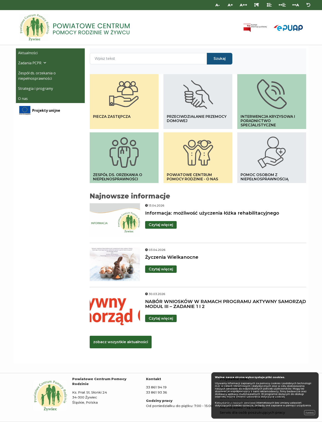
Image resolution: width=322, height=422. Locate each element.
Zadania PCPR (29, 62)
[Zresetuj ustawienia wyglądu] (308, 5)
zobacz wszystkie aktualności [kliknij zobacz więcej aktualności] (120, 342)
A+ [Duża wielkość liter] (230, 5)
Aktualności (28, 52)
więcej (161, 225)
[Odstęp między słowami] (282, 5)
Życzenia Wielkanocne (171, 257)
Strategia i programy (35, 88)
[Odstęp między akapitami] (257, 5)
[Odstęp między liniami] (269, 5)
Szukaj (220, 58)
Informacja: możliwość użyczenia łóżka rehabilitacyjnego (212, 213)
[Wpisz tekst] (148, 59)
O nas (23, 98)
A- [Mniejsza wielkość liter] (217, 5)
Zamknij (309, 412)
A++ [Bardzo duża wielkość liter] (243, 5)
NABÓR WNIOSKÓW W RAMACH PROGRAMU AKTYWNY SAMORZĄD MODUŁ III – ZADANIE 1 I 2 (225, 304)
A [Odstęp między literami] (295, 5)
